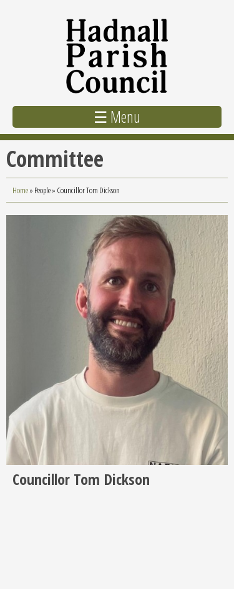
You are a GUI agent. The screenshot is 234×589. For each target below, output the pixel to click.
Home (20, 190)
